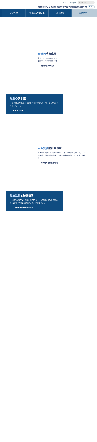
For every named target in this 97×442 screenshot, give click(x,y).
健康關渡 (77, 399)
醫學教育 (60, 7)
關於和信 (37, 399)
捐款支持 (85, 408)
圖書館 (50, 411)
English (91, 7)
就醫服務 (8, 399)
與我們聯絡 (40, 426)
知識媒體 (68, 7)
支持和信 (83, 7)
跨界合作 (65, 272)
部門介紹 (37, 7)
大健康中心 (9, 405)
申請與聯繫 (51, 405)
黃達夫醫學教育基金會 (55, 408)
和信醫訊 (68, 405)
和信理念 (85, 399)
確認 (89, 438)
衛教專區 (68, 402)
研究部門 (21, 402)
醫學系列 (42, 272)
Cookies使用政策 (25, 439)
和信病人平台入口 (37, 51)
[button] (91, 27)
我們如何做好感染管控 (48, 201)
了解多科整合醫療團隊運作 (21, 246)
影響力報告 (86, 402)
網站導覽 (73, 3)
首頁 (64, 3)
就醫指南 (30, 7)
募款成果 (85, 411)
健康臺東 (77, 402)
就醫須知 (8, 402)
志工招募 (85, 414)
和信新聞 (54, 272)
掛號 (92, 388)
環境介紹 (37, 411)
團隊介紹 (30, 399)
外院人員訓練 (52, 402)
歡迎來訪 (85, 405)
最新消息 (31, 272)
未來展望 (37, 414)
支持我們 (83, 51)
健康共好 (75, 7)
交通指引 (11, 380)
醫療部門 (21, 399)
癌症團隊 (45, 7)
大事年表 (37, 402)
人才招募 (37, 417)
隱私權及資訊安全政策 (53, 426)
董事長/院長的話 (39, 405)
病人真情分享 (16, 149)
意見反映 (8, 414)
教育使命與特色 (53, 399)
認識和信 (52, 7)
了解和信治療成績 (46, 104)
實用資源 (8, 411)
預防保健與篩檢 (10, 408)
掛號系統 (14, 51)
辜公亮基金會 (38, 408)
